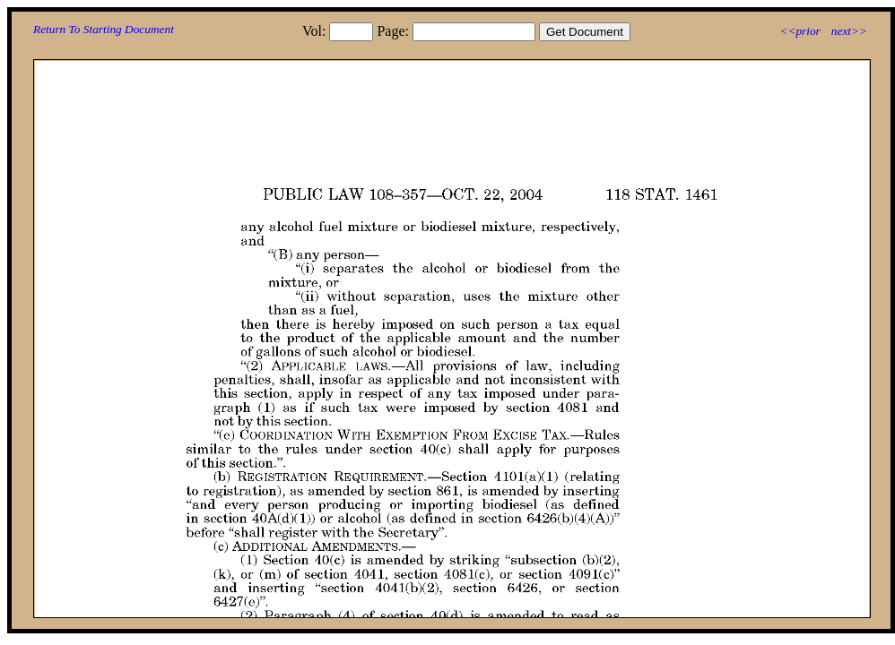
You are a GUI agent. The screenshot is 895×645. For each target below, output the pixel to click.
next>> (849, 31)
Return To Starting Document (103, 29)
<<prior (799, 31)
